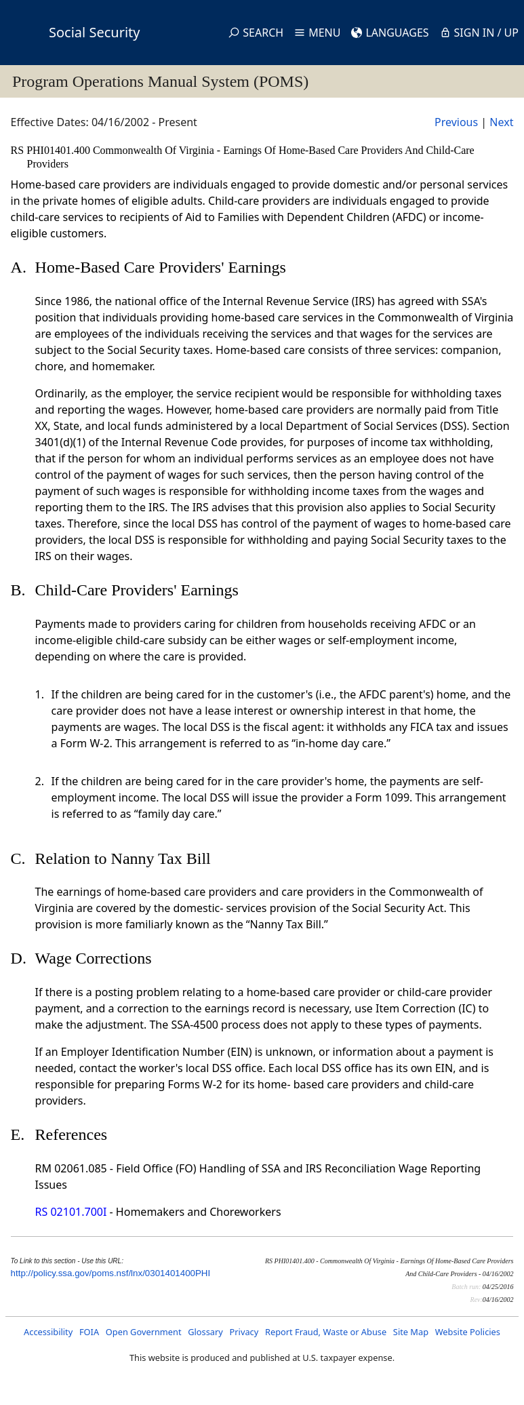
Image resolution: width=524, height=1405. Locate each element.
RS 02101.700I (71, 1211)
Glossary (205, 1332)
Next (501, 122)
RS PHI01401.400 (52, 150)
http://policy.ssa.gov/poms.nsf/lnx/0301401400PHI (111, 1273)
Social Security (94, 32)
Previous (456, 122)
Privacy (244, 1332)
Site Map (410, 1332)
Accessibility (48, 1332)
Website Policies (467, 1332)
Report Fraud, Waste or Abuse (325, 1332)
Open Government (144, 1332)
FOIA (89, 1332)
